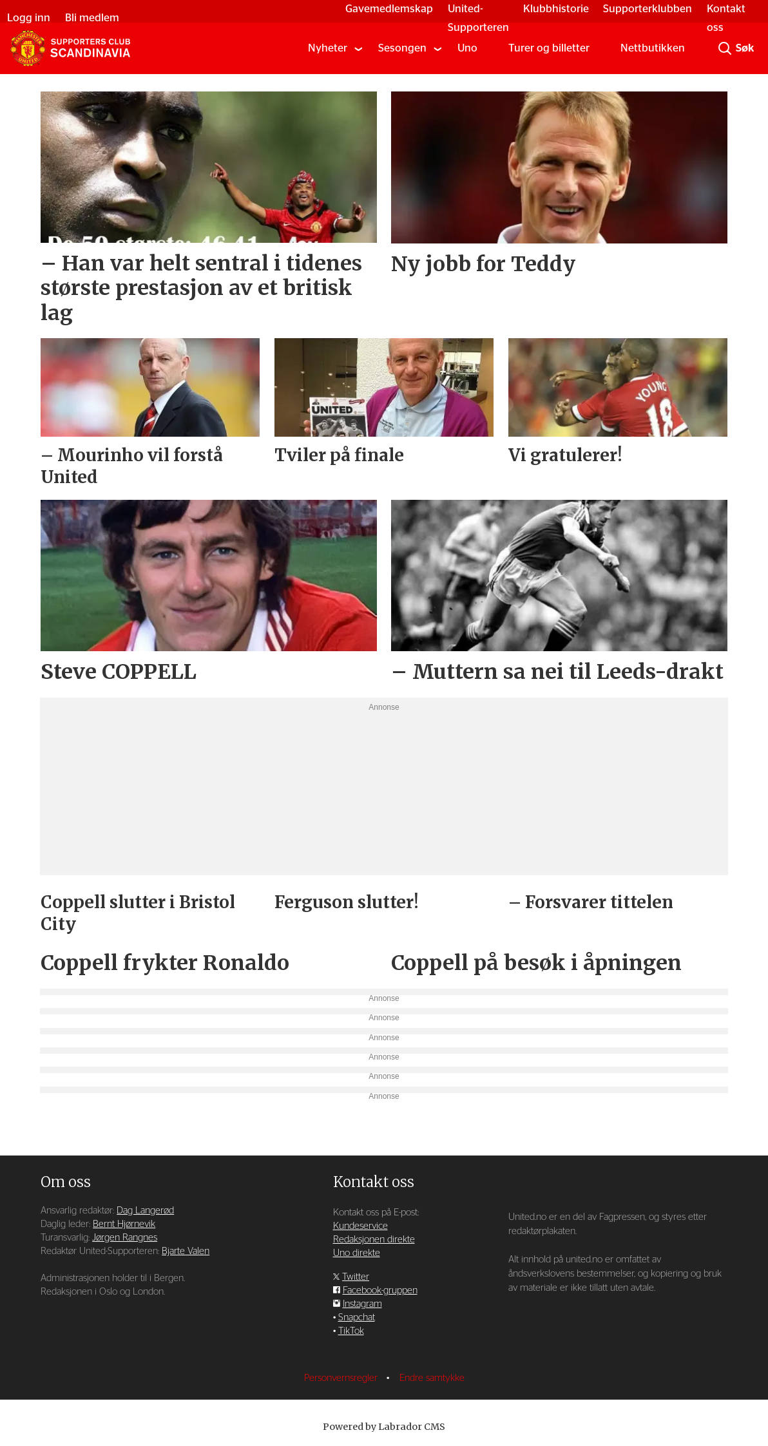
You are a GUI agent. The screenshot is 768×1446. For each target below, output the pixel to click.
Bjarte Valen (185, 1251)
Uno (467, 48)
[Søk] (724, 48)
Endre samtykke (432, 1378)
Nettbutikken (652, 48)
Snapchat (356, 1317)
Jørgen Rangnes (124, 1237)
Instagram (362, 1304)
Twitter (355, 1277)
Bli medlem (92, 17)
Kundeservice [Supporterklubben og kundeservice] (360, 1226)
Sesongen (402, 48)
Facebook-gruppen (380, 1290)
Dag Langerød (145, 1210)
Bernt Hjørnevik (124, 1224)
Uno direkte (356, 1253)
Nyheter (327, 48)
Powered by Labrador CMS (384, 1426)
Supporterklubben (647, 8)
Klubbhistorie (556, 8)
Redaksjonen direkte (374, 1239)
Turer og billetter (549, 48)
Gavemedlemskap (389, 8)
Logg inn (28, 17)
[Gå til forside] (70, 48)
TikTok (351, 1331)
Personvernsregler (342, 1378)
